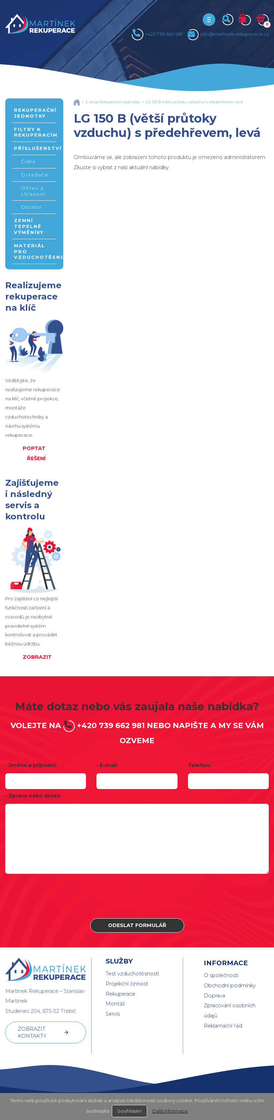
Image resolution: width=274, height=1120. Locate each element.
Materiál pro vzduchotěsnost (35, 251)
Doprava (214, 996)
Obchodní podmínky (230, 985)
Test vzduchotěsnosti (132, 973)
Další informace (170, 1111)
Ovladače (35, 175)
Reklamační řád (223, 1026)
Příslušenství (35, 148)
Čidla (28, 161)
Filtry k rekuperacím (35, 132)
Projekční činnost (127, 984)
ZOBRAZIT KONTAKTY (32, 1032)
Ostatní (31, 207)
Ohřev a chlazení (33, 191)
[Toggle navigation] (209, 19)
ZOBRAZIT (37, 657)
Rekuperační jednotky (35, 113)
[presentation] (137, 896)
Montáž (115, 1004)
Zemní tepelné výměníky (29, 226)
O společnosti (221, 975)
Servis (113, 1014)
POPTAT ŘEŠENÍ (34, 453)
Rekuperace (120, 994)
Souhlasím (129, 1111)
